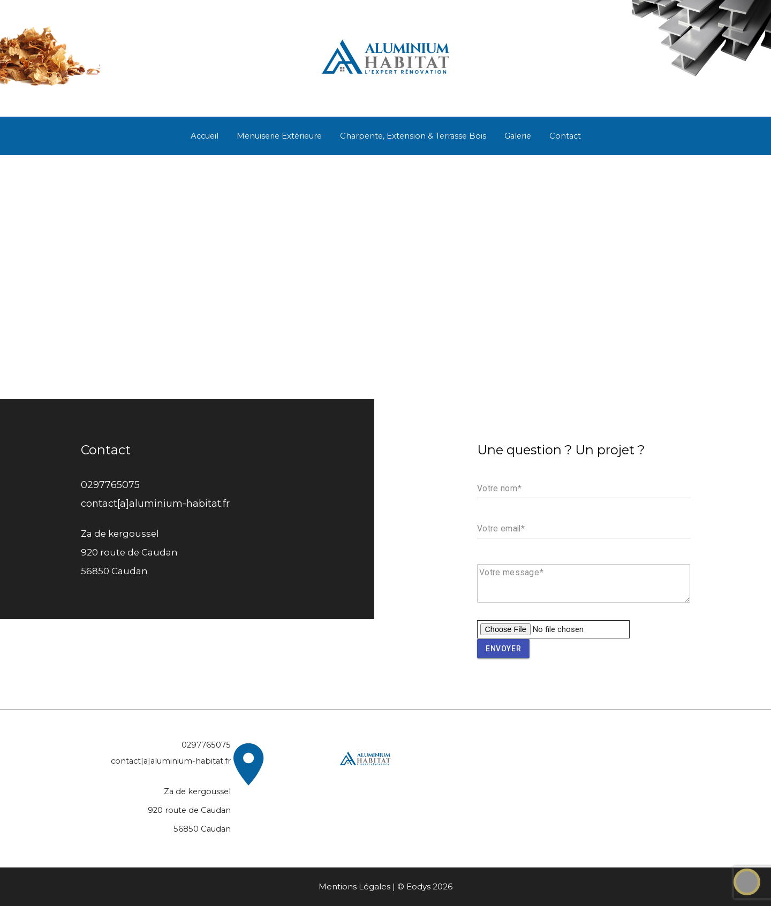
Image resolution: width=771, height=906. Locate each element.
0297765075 (110, 484)
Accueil (204, 136)
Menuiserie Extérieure (279, 136)
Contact (565, 136)
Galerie (517, 136)
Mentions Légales (354, 886)
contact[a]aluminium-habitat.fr (155, 503)
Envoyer (503, 648)
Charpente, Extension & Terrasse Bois (413, 136)
